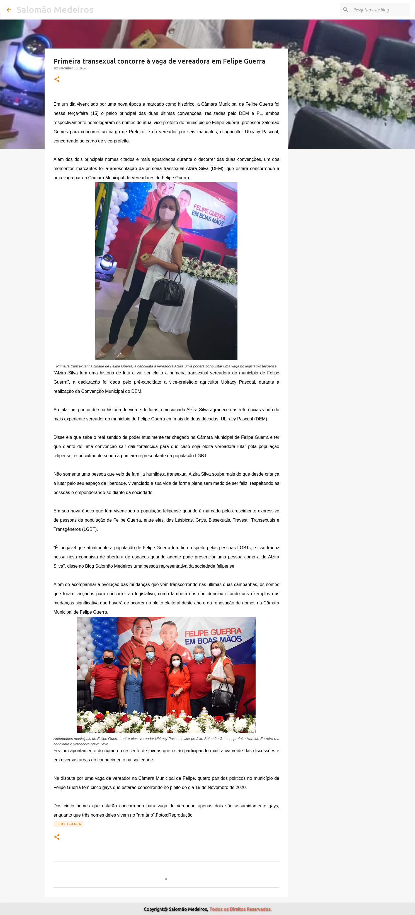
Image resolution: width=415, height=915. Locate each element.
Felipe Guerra (68, 824)
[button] (57, 79)
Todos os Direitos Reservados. (240, 909)
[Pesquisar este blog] (380, 9)
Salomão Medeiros (55, 9)
